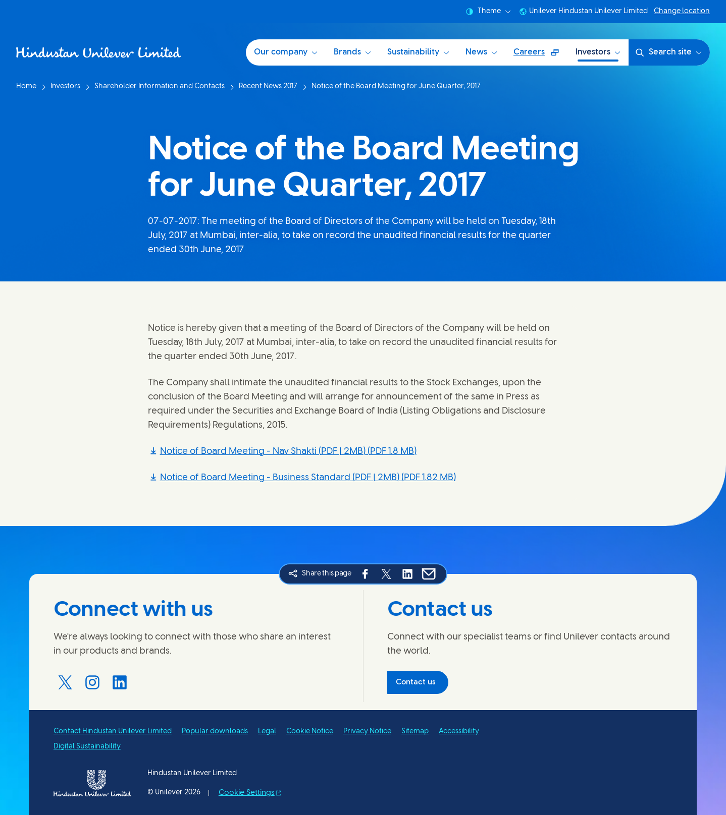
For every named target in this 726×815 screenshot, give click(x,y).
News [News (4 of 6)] (481, 52)
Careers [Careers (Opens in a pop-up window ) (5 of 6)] (540, 56)
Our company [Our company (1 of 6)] (286, 52)
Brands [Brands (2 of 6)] (352, 52)
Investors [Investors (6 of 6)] (598, 52)
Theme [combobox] (488, 12)
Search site (668, 52)
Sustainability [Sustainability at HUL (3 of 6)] (418, 52)
